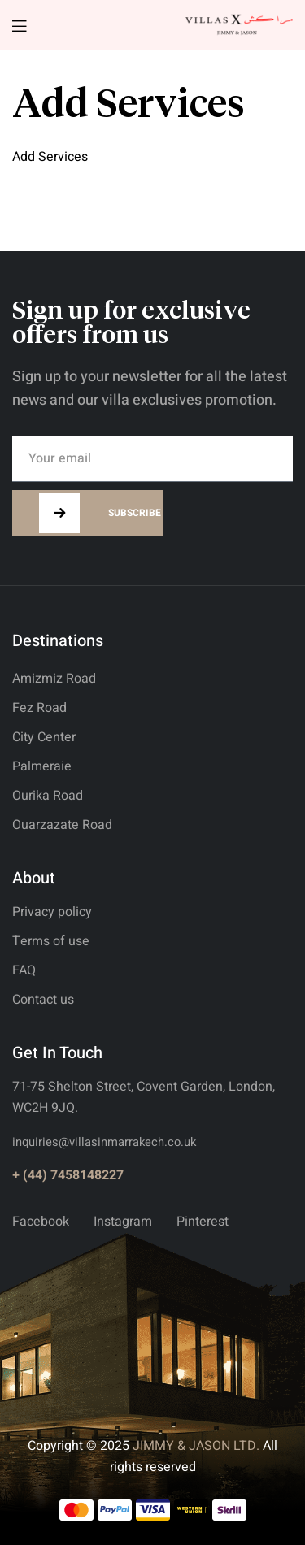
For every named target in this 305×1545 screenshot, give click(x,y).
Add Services (50, 157)
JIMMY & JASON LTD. (196, 1446)
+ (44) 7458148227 (68, 1175)
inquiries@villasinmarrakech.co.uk (104, 1142)
